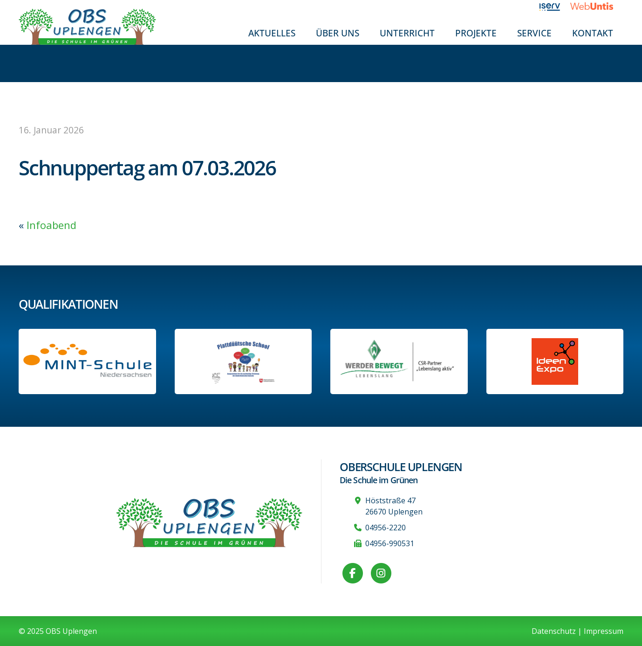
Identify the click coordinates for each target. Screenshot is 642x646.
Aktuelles (271, 33)
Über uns (337, 33)
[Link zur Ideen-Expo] (555, 361)
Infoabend (51, 225)
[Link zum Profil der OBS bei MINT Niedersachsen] (87, 361)
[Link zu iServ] (555, 6)
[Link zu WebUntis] (596, 6)
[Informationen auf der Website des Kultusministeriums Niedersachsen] (243, 361)
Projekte (476, 33)
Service (534, 33)
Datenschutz (554, 631)
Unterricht (407, 33)
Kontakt (592, 33)
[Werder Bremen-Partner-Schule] (399, 361)
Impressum (603, 631)
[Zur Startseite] (87, 26)
